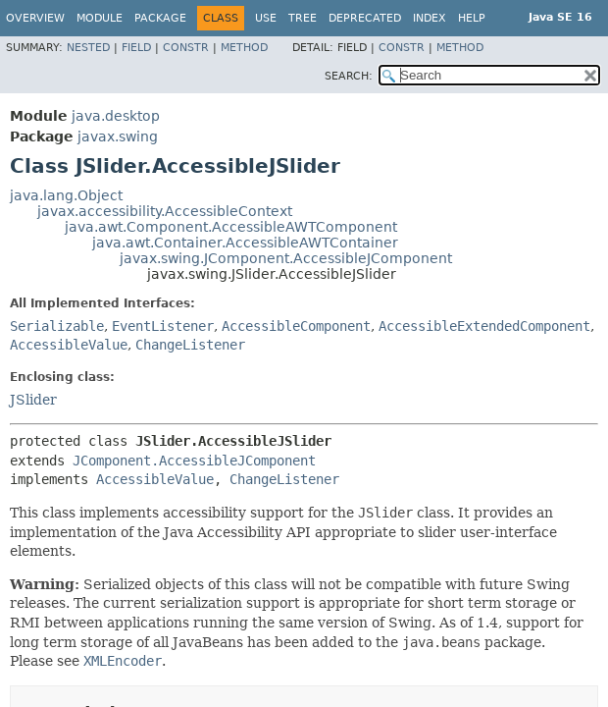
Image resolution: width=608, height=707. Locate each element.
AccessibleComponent (296, 326)
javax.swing (117, 136)
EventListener (163, 326)
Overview (35, 18)
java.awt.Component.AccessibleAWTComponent (231, 227)
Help (471, 18)
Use (266, 18)
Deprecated (365, 18)
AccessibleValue (68, 345)
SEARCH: (349, 76)
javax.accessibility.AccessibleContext (164, 211)
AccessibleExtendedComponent (484, 326)
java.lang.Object (66, 195)
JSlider (33, 400)
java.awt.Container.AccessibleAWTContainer (245, 242)
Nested (88, 47)
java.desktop (116, 116)
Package (160, 18)
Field (136, 47)
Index (429, 18)
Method (244, 47)
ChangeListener (190, 345)
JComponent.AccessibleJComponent (194, 460)
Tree (302, 18)
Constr (186, 47)
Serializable (57, 326)
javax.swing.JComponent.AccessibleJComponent (286, 258)
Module (99, 18)
